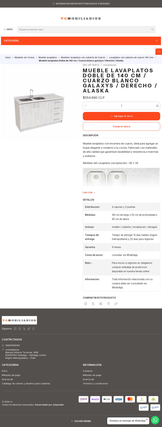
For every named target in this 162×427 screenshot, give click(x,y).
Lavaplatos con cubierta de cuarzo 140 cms (131, 57)
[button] (81, 421)
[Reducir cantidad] (85, 106)
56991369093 (11, 345)
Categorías (81, 40)
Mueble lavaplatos (47, 57)
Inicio (8, 57)
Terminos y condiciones (95, 383)
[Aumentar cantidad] (157, 106)
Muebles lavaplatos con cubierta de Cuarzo (83, 57)
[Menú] (8, 29)
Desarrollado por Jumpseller (49, 404)
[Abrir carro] (158, 51)
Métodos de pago (11, 375)
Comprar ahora (121, 126)
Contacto (88, 371)
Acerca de (7, 379)
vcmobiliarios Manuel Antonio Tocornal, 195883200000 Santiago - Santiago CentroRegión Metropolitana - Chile (24, 353)
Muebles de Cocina (24, 57)
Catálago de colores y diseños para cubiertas (26, 383)
